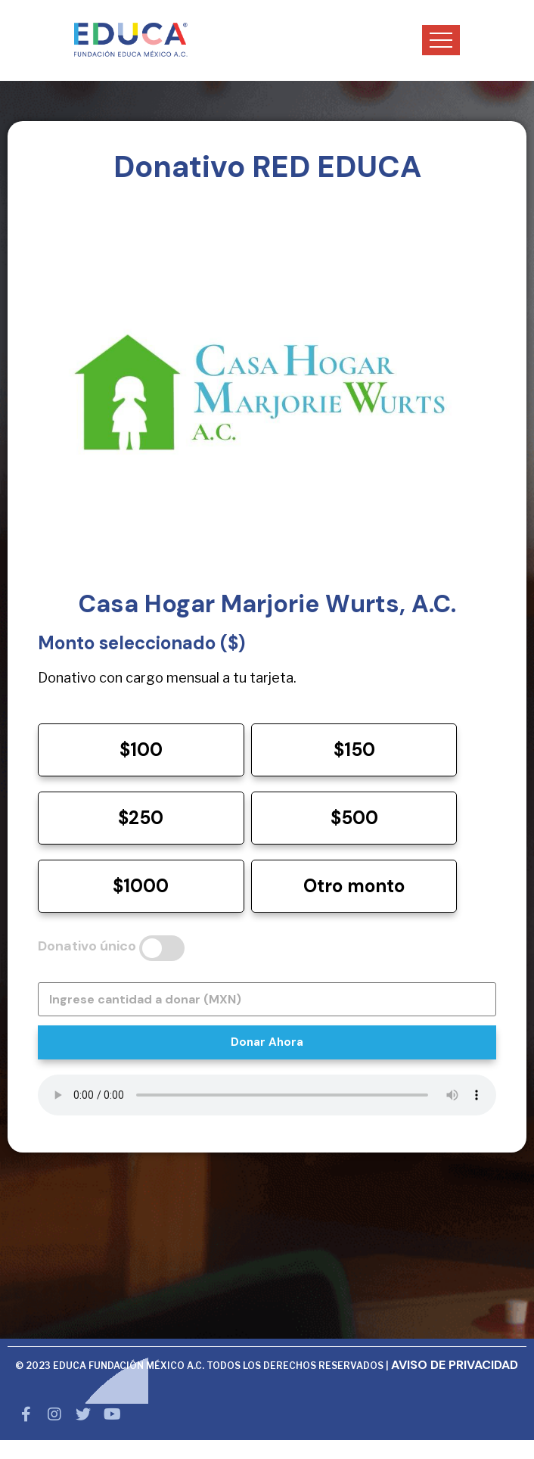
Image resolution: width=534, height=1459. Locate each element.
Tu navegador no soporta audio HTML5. (267, 1095)
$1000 (141, 885)
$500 (354, 817)
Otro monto (354, 885)
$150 (354, 749)
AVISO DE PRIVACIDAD (454, 1365)
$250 (140, 817)
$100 (141, 749)
